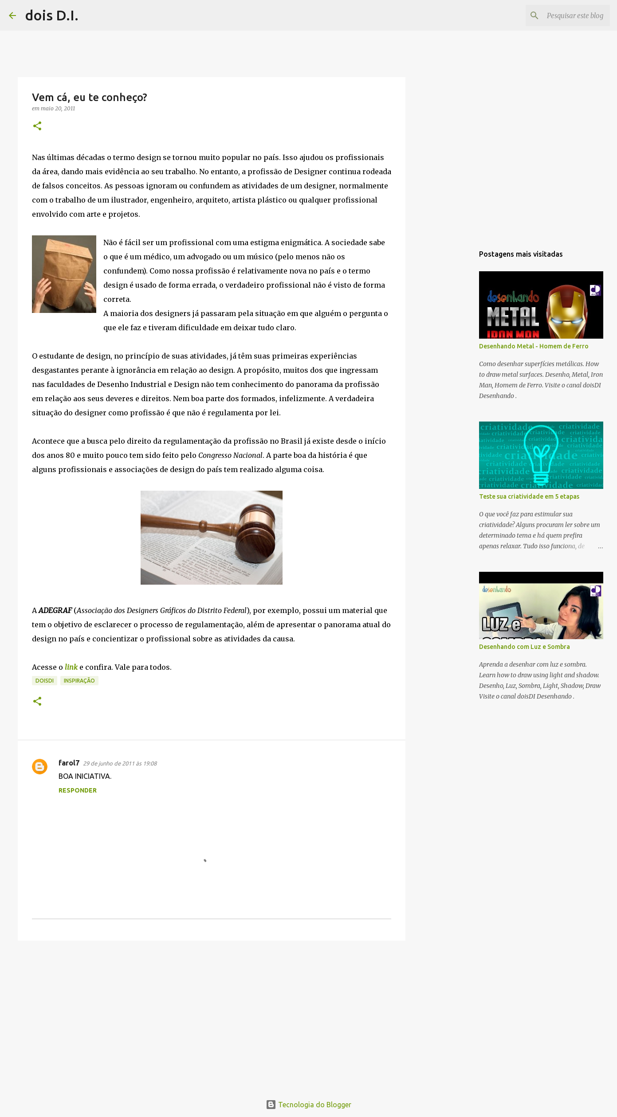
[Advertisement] (211, 1016)
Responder (78, 790)
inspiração (79, 680)
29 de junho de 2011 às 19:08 (120, 763)
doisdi (44, 680)
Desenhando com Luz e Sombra (524, 646)
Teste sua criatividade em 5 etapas (529, 496)
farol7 (69, 763)
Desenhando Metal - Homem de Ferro (534, 346)
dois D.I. (52, 15)
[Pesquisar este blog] (563, 15)
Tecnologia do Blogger (308, 1105)
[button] (37, 127)
